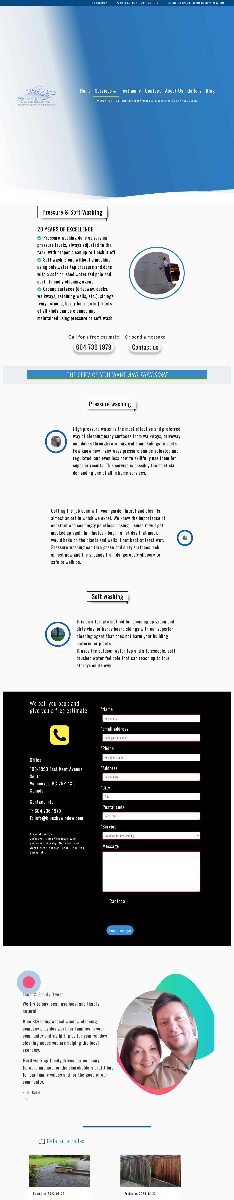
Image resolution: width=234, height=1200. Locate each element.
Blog (210, 90)
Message (110, 846)
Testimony (131, 90)
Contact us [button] (145, 347)
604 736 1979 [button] (94, 347)
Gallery (194, 90)
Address (110, 768)
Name (107, 709)
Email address (115, 728)
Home (85, 90)
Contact (153, 90)
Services (106, 90)
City (106, 787)
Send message (120, 930)
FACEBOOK (99, 2)
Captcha (117, 901)
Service (109, 826)
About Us (174, 90)
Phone (108, 748)
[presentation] (140, 914)
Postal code (113, 807)
